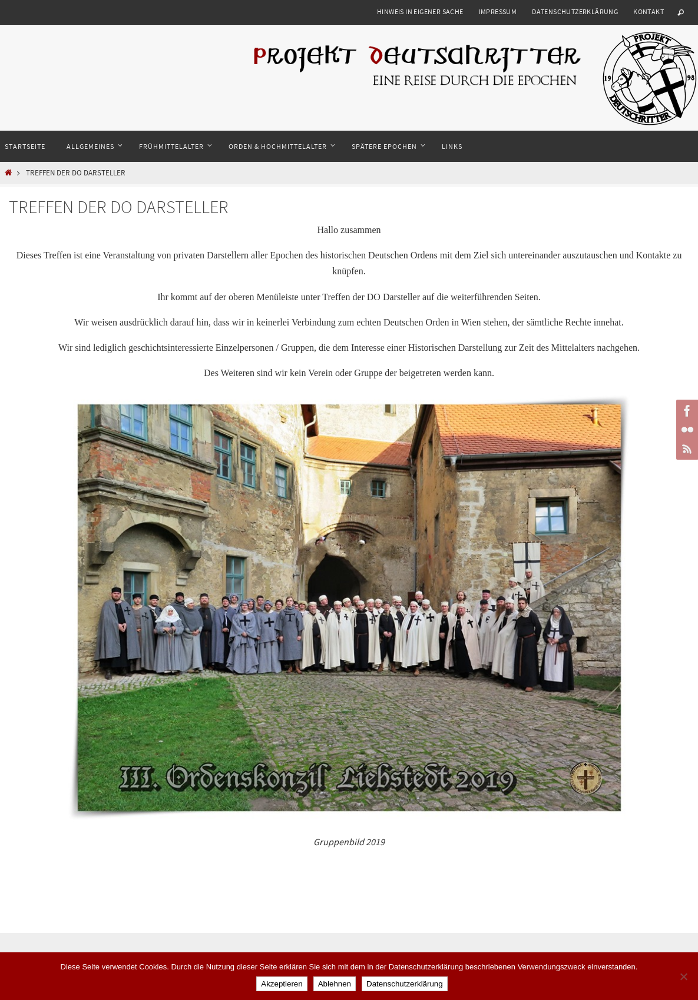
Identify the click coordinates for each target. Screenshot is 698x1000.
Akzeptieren (281, 983)
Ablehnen (334, 983)
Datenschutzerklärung (575, 11)
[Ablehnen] (683, 976)
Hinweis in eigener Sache (420, 11)
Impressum (498, 11)
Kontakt (648, 11)
